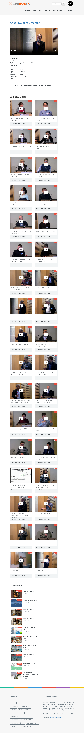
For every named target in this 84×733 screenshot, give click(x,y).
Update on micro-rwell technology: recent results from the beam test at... (21, 401)
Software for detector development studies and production (21, 260)
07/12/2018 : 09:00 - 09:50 (18, 547)
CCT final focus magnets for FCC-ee (46, 287)
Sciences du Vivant (32, 723)
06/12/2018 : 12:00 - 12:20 (18, 463)
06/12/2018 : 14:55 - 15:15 (43, 491)
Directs (28, 11)
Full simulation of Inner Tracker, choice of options (45, 373)
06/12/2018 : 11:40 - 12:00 (43, 434)
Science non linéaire (16, 713)
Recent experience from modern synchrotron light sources (20, 288)
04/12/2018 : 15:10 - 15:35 (18, 208)
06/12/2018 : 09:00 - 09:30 (18, 378)
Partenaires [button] (58, 11)
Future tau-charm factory (25, 23)
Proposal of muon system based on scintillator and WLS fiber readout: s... (45, 486)
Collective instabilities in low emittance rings (44, 260)
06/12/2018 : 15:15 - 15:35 (18, 519)
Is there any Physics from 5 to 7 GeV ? (21, 147)
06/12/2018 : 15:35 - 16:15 (43, 519)
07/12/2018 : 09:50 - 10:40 (43, 547)
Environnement (15, 716)
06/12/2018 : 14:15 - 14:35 (18, 491)
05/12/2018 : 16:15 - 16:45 (18, 321)
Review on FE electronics (43, 513)
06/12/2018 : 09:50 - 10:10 (18, 406)
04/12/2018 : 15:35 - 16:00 (43, 208)
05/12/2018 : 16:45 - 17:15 (43, 321)
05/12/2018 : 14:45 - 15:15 (18, 293)
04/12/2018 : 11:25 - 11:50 (18, 152)
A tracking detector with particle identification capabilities (45, 401)
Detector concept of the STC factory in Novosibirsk (19, 373)
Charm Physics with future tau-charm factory (19, 119)
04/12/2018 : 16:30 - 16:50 (18, 236)
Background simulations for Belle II (46, 231)
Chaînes (47, 11)
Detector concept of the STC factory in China (44, 345)
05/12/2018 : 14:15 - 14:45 (43, 265)
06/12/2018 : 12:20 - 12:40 (43, 463)
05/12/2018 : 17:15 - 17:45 (18, 349)
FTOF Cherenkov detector (18, 457)
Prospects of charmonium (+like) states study (20, 175)
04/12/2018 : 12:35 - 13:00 (18, 180)
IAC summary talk (41, 570)
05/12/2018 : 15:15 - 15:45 (43, 293)
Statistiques (14, 726)
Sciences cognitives (31, 713)
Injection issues (40, 316)
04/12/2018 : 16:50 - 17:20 (43, 236)
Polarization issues (16, 316)
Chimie (12, 703)
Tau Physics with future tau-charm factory (45, 119)
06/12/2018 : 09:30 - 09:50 (43, 378)
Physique (13, 709)
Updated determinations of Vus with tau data (45, 175)
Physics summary (15, 542)
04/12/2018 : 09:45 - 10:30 (43, 123)
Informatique (15, 706)
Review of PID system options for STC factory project (45, 430)
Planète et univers (24, 709)
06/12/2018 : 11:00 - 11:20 (43, 406)
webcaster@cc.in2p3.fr (55, 717)
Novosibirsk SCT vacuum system (20, 344)
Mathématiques (26, 706)
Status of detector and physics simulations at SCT (45, 204)
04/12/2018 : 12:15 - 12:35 (43, 152)
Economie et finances (24, 703)
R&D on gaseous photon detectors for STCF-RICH (46, 458)
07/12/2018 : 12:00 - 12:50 (43, 576)
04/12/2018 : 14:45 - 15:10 (43, 180)
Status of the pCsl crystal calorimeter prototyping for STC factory (20, 486)
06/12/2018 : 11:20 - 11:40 (18, 434)
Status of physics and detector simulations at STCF (19, 204)
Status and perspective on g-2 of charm (45, 147)
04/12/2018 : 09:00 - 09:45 (18, 123)
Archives (69, 11)
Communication (26, 726)
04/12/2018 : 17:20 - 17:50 (18, 265)
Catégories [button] (37, 11)
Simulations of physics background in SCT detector (21, 232)
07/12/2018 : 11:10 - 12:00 (18, 576)
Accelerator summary (42, 542)
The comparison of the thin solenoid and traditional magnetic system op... (20, 514)
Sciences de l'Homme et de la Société (21, 720)
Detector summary (16, 570)
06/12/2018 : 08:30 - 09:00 (43, 349)
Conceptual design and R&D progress (19, 430)
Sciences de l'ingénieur (17, 723)
